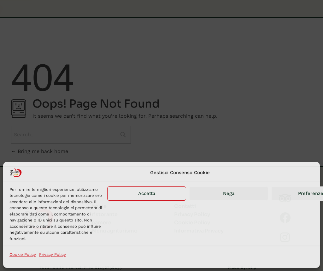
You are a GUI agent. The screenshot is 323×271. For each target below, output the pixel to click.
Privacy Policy (52, 254)
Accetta (147, 193)
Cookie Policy (22, 254)
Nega (229, 193)
